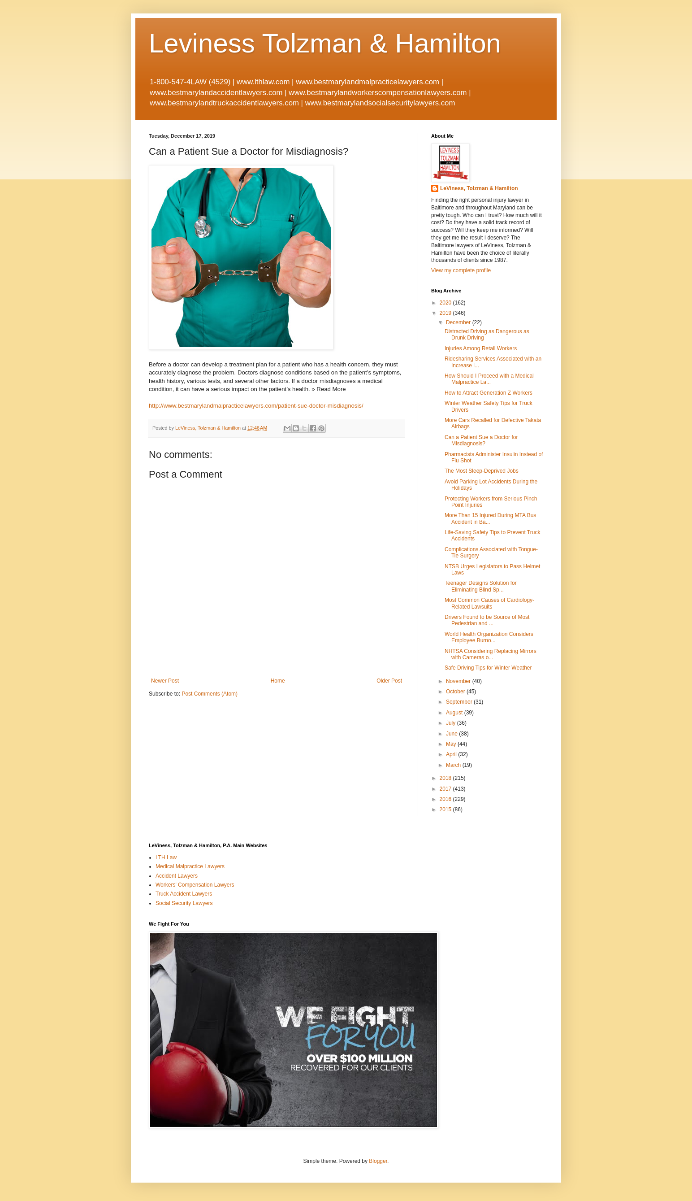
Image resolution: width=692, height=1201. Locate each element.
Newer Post (165, 681)
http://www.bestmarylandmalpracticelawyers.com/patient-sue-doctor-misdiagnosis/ (256, 405)
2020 (446, 303)
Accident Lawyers (177, 876)
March (454, 765)
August (455, 712)
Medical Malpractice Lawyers (190, 866)
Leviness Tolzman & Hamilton (325, 43)
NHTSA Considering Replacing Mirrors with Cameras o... (490, 654)
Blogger (378, 1161)
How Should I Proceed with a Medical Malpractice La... (489, 379)
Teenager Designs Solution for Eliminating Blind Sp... (481, 586)
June (452, 734)
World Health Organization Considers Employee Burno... (489, 637)
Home (278, 681)
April (452, 754)
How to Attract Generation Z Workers (488, 393)
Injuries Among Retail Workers (481, 348)
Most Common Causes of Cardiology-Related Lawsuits (489, 603)
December (459, 322)
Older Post (389, 681)
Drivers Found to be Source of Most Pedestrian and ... (487, 620)
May (452, 744)
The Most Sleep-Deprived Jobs (482, 471)
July (451, 723)
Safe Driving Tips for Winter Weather (488, 668)
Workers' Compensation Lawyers (195, 885)
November (459, 681)
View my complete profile (461, 270)
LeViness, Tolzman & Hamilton (479, 188)
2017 (446, 789)
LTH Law (166, 857)
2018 (446, 778)
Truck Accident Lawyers (184, 894)
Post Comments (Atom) (210, 694)
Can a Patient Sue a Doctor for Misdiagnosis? (481, 440)
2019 (446, 313)
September (460, 702)
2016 (446, 799)
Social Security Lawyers (184, 903)
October (456, 691)
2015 (446, 809)
